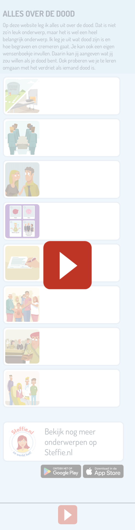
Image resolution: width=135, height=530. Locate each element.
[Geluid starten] (67, 265)
